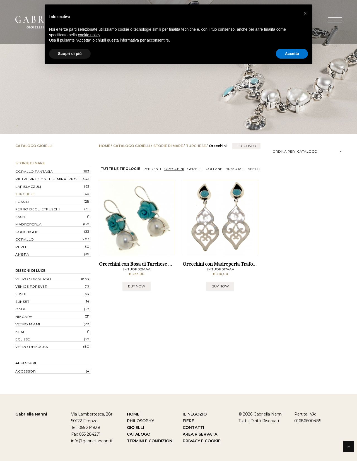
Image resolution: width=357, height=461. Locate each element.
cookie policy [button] (89, 35)
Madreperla (28, 224)
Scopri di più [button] (70, 53)
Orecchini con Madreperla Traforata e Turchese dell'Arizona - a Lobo (257, 264)
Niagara (24, 316)
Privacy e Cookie (202, 440)
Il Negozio (195, 414)
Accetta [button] (292, 53)
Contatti (193, 427)
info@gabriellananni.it (92, 440)
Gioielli (135, 427)
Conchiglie (26, 232)
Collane (214, 169)
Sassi (20, 217)
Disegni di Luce (30, 270)
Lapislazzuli (28, 186)
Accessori (25, 363)
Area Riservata (200, 434)
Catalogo (138, 434)
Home (104, 146)
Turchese (196, 146)
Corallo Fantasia (34, 171)
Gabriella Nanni (31, 414)
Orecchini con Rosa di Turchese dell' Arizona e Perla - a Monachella (172, 264)
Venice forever (31, 286)
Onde (20, 309)
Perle (21, 247)
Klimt (20, 332)
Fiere (188, 420)
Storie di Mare (168, 146)
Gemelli (194, 169)
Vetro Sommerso (33, 279)
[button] (305, 13)
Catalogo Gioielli (131, 146)
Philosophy (140, 420)
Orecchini (174, 169)
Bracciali (235, 169)
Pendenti (152, 169)
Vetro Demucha (31, 347)
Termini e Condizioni (150, 440)
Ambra (22, 254)
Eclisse (22, 339)
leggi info (246, 146)
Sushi (20, 294)
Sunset (22, 301)
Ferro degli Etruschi (37, 209)
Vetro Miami (27, 324)
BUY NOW (136, 286)
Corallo (24, 239)
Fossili (22, 202)
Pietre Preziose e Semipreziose (47, 179)
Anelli (254, 169)
